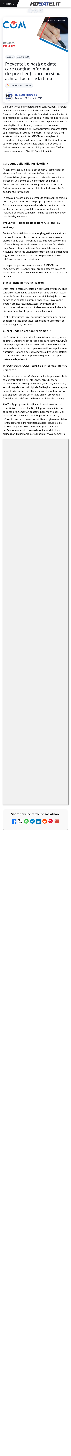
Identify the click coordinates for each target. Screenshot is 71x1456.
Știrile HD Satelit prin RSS (35, 1319)
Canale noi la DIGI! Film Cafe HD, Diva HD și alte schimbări (28, 717)
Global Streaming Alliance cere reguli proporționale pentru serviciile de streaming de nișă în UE (31, 1001)
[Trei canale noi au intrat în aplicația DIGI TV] (58, 694)
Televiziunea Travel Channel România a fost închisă (28, 630)
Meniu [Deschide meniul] (9, 4)
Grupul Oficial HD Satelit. (34, 552)
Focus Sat (28, 1341)
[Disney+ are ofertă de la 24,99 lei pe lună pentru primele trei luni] (58, 664)
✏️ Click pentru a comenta (19, 85)
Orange (53, 1341)
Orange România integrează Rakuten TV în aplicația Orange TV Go (31, 873)
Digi (7, 1341)
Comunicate (23, 57)
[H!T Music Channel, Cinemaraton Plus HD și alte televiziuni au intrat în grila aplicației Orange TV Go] (58, 784)
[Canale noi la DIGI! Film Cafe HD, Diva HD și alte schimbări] (58, 721)
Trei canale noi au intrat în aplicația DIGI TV (30, 689)
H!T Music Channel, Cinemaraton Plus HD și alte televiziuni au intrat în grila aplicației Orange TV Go (31, 782)
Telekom (9, 1346)
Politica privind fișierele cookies (35, 1374)
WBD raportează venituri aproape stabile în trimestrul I (28, 903)
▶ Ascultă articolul (56, 20)
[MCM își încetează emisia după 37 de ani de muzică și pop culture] (58, 847)
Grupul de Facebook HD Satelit (35, 1266)
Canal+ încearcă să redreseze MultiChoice (34, 1049)
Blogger (59, 1388)
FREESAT (16, 1341)
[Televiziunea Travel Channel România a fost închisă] (58, 634)
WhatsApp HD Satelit (35, 1275)
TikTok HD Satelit (35, 1292)
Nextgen (41, 1341)
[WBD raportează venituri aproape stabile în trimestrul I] (58, 907)
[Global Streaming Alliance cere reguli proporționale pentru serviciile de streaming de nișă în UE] (35, 1026)
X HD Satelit (35, 1301)
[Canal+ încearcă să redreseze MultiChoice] (35, 1071)
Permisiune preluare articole (36, 1364)
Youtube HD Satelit (35, 1284)
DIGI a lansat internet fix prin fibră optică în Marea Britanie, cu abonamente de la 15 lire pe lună (31, 749)
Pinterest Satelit (35, 1310)
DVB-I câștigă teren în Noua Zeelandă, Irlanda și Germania (30, 813)
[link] (35, 637)
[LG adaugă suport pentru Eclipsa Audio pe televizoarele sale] (35, 974)
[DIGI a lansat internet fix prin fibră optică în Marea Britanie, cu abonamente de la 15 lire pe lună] (58, 751)
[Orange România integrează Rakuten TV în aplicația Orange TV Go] (58, 877)
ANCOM (10, 57)
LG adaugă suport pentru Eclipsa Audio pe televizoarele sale (35, 951)
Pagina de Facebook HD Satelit (35, 1257)
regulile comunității (50, 540)
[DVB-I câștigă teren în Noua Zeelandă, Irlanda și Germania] (58, 817)
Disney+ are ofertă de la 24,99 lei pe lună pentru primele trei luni (28, 660)
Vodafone (22, 1346)
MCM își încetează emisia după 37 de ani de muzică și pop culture (30, 843)
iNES (32, 1346)
